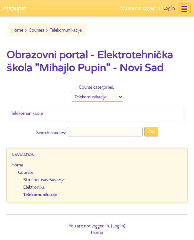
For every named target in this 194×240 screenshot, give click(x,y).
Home (17, 30)
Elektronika (34, 187)
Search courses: (51, 132)
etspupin (14, 8)
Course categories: (96, 87)
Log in (169, 8)
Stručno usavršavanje (44, 180)
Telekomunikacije (66, 30)
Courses (36, 30)
